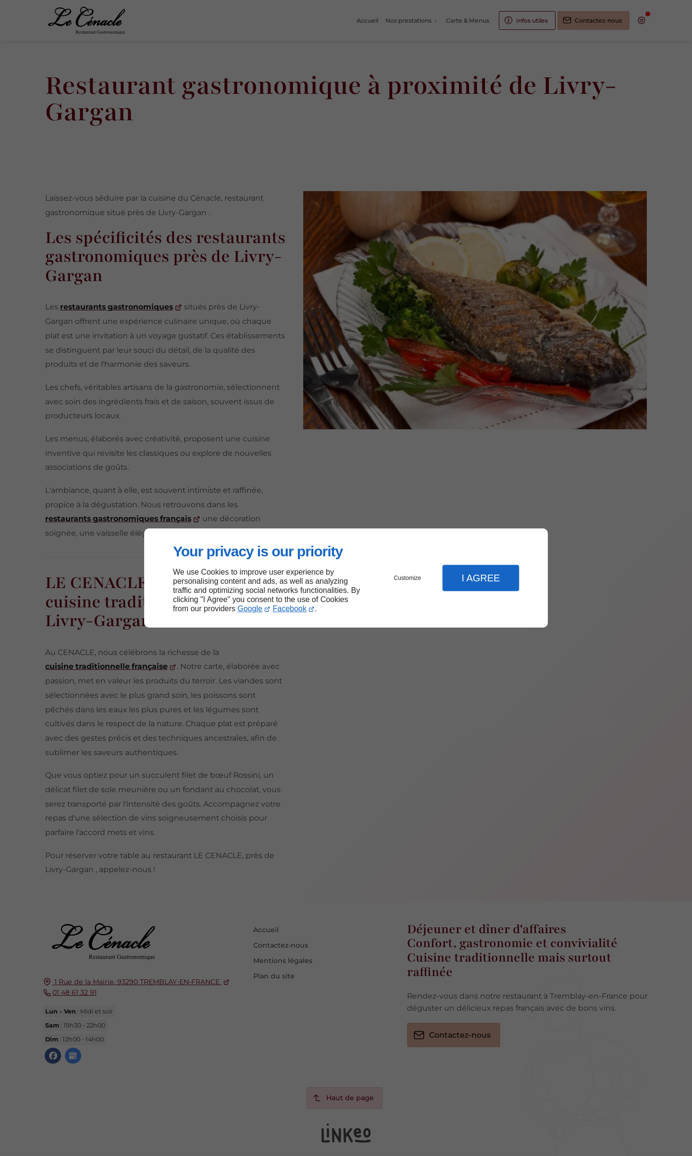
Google (249, 608)
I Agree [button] (480, 578)
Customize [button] (407, 578)
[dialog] (346, 578)
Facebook (290, 608)
